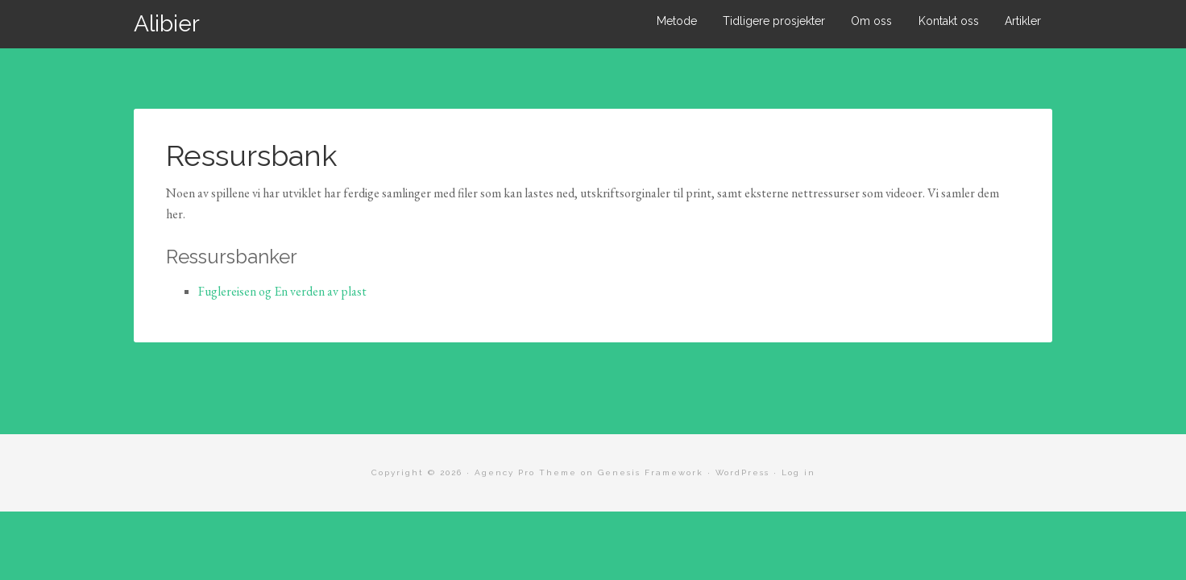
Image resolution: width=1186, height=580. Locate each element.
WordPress (742, 472)
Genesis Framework (650, 472)
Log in (798, 472)
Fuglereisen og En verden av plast (282, 291)
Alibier (167, 23)
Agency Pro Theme (526, 472)
